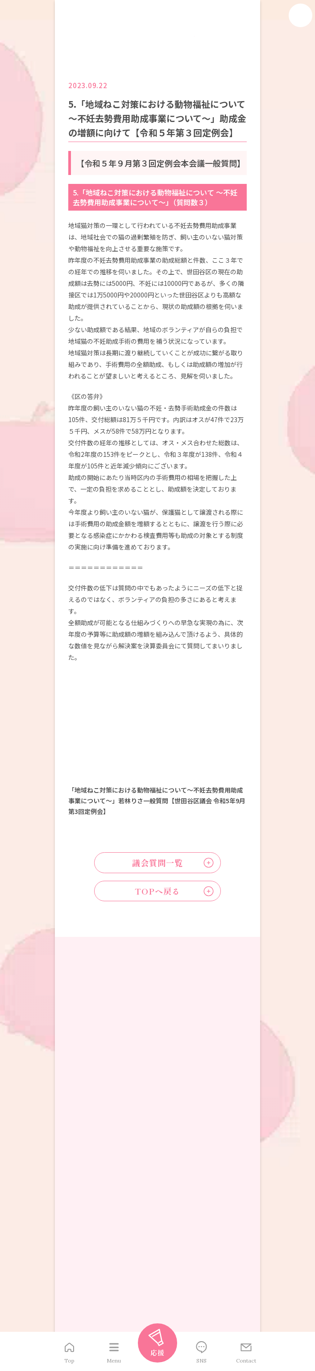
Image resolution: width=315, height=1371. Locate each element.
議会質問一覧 (157, 863)
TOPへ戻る (157, 893)
